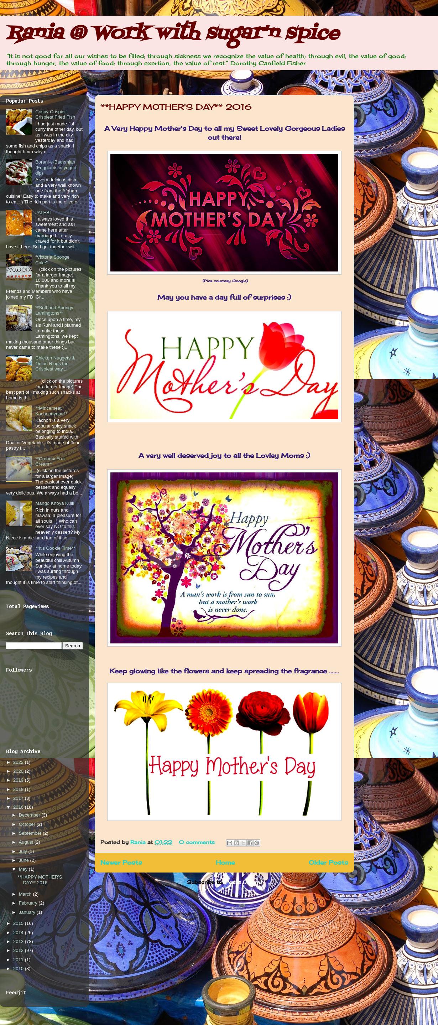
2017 (19, 798)
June (24, 860)
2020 (19, 771)
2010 (19, 968)
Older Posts (328, 862)
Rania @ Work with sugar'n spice (172, 33)
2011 (19, 959)
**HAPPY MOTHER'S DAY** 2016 (176, 107)
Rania (138, 842)
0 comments (197, 842)
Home (225, 862)
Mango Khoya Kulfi (54, 503)
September (31, 833)
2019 (19, 780)
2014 (19, 932)
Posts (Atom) (243, 882)
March (26, 894)
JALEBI (43, 212)
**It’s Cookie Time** (55, 548)
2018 (19, 789)
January (28, 912)
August (27, 842)
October (28, 824)
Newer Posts (121, 862)
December (30, 815)
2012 (19, 950)
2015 (19, 923)
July (23, 851)
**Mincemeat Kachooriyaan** (51, 410)
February (29, 903)
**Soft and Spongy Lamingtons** (54, 310)
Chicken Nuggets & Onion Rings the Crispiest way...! (55, 363)
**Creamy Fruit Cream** (50, 461)
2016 (19, 807)
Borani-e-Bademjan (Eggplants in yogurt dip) (56, 167)
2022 (19, 762)
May (24, 869)
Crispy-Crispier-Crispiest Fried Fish (55, 114)
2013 (19, 941)
